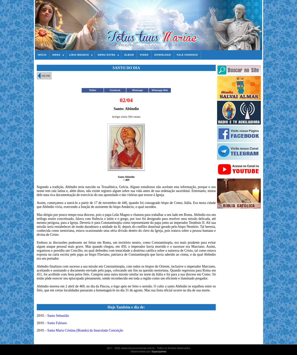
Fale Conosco (187, 54)
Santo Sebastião (58, 316)
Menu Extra (107, 54)
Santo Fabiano (57, 323)
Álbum (129, 54)
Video (144, 54)
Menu (56, 54)
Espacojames (159, 351)
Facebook (115, 90)
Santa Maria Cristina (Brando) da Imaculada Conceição (85, 330)
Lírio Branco (79, 54)
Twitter (92, 90)
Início (42, 54)
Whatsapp (137, 90)
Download (162, 54)
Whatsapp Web (160, 90)
